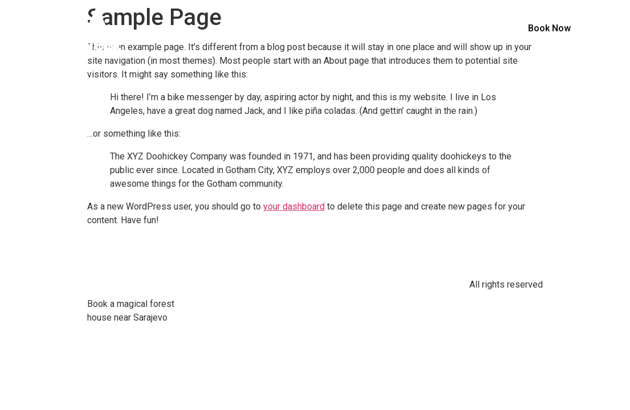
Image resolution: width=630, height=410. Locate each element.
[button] (549, 28)
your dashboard (294, 206)
